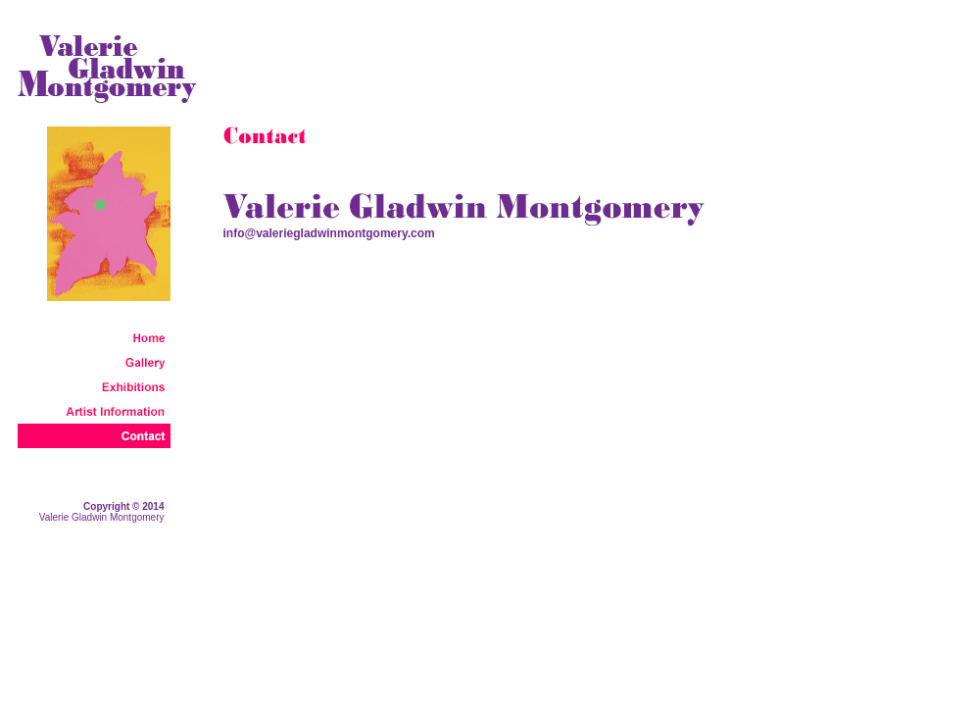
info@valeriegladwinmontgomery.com (329, 233)
